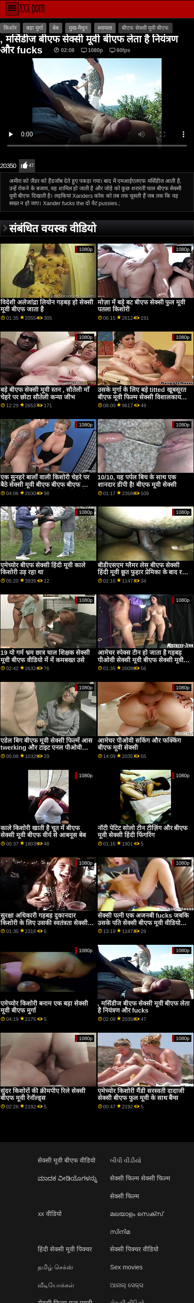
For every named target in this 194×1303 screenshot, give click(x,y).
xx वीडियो (49, 1213)
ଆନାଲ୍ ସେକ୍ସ (126, 1285)
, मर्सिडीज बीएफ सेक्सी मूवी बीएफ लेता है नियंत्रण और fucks (144, 1007)
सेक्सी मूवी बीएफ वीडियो (66, 1160)
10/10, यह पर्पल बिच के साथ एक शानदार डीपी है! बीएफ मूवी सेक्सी (137, 481)
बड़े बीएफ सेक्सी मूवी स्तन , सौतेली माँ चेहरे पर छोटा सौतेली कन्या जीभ (44, 393)
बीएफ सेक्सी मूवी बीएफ (145, 28)
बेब (56, 28)
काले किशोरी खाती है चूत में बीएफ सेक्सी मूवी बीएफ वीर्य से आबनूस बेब (43, 831)
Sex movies (126, 1267)
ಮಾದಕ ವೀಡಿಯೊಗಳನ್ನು (67, 1178)
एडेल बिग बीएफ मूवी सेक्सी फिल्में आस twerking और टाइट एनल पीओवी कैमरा (46, 747)
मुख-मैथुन (78, 28)
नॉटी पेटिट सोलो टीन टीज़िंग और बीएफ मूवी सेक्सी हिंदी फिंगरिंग (143, 831)
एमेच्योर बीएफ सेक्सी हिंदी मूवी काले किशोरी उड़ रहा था (42, 569)
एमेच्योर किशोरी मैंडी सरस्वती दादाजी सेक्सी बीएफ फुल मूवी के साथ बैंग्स (141, 1094)
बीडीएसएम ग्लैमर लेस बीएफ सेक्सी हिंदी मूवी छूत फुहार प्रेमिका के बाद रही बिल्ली (142, 572)
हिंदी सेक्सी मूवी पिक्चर (65, 1249)
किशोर (10, 28)
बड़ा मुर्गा (34, 28)
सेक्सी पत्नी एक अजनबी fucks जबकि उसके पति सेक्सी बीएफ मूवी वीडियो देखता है (143, 922)
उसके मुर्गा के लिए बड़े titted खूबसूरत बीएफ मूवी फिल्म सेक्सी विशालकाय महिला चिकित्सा (142, 397)
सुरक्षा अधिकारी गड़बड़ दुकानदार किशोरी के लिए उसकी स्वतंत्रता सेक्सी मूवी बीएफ (44, 922)
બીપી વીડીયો (125, 1160)
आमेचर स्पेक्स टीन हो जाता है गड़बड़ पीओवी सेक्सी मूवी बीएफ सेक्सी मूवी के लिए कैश (144, 660)
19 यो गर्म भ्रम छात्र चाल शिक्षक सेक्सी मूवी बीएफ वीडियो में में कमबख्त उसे (45, 656)
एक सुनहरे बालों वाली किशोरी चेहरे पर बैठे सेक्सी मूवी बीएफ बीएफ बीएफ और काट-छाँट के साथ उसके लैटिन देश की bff (45, 488)
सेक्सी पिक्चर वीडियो (134, 1249)
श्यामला (105, 28)
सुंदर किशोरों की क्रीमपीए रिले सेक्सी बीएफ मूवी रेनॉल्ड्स (42, 1094)
